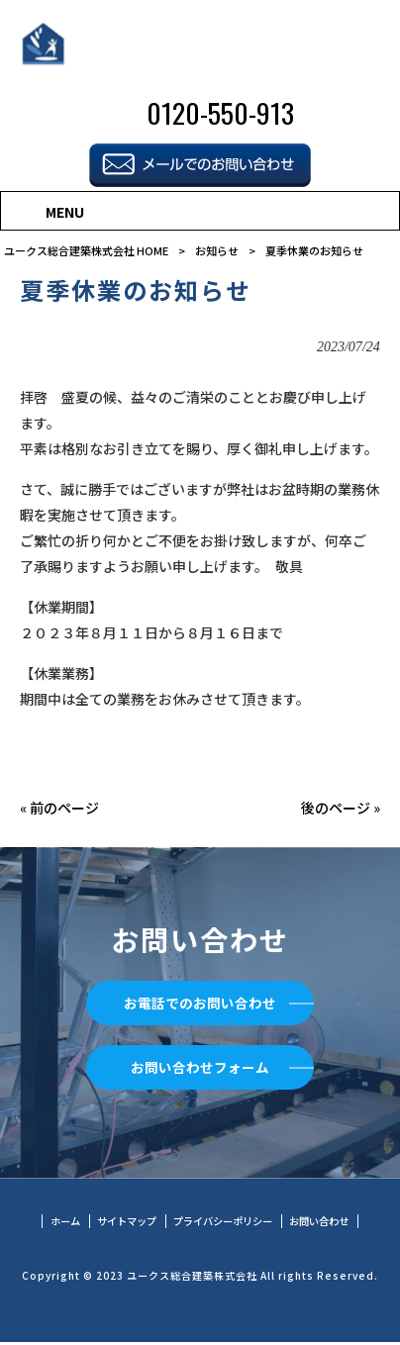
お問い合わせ (328, 1222)
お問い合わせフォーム (200, 1068)
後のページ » (340, 807)
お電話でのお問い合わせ (200, 1002)
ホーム (54, 1222)
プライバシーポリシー (224, 1222)
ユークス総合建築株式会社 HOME (86, 250)
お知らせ (217, 250)
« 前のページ (59, 807)
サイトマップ (119, 1222)
